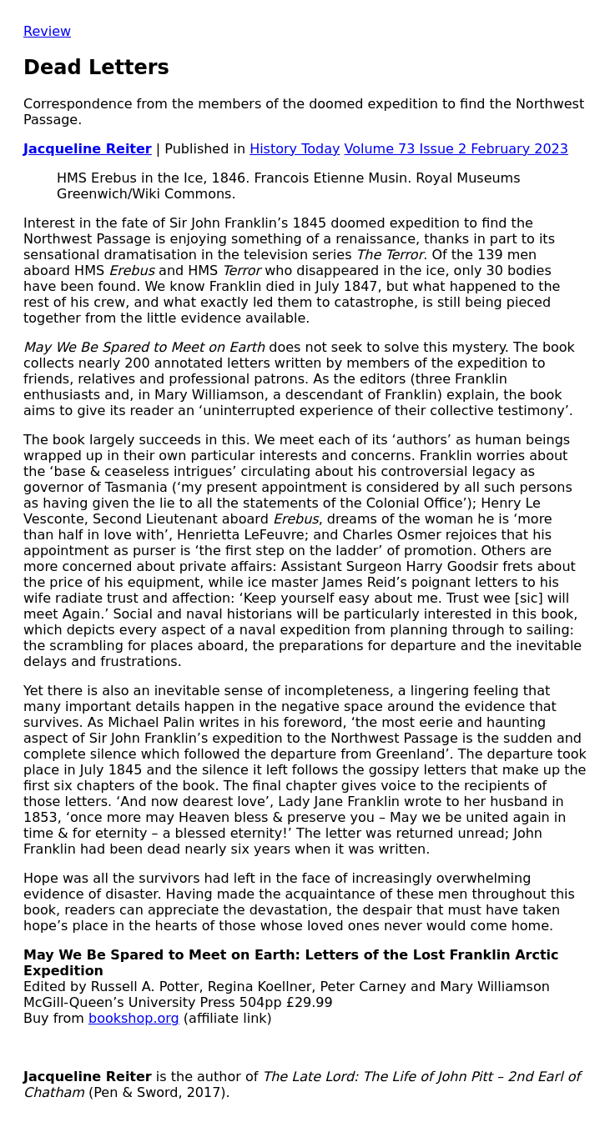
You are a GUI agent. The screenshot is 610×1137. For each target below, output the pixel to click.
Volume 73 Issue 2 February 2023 (456, 149)
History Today (295, 149)
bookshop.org (133, 1018)
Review (47, 31)
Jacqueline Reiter (87, 149)
